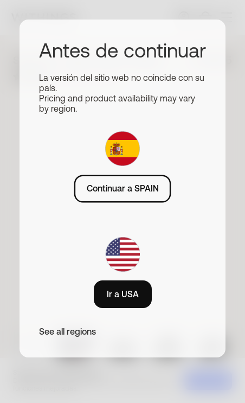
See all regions (67, 331)
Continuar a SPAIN (123, 188)
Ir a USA (123, 294)
